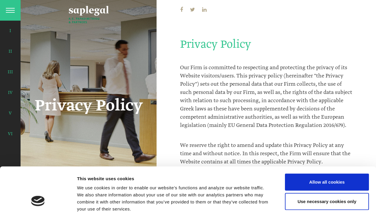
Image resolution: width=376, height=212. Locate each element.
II (10, 51)
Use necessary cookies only (327, 160)
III (10, 72)
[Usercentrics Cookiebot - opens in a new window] (38, 200)
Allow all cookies (327, 140)
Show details (90, 200)
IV (10, 93)
